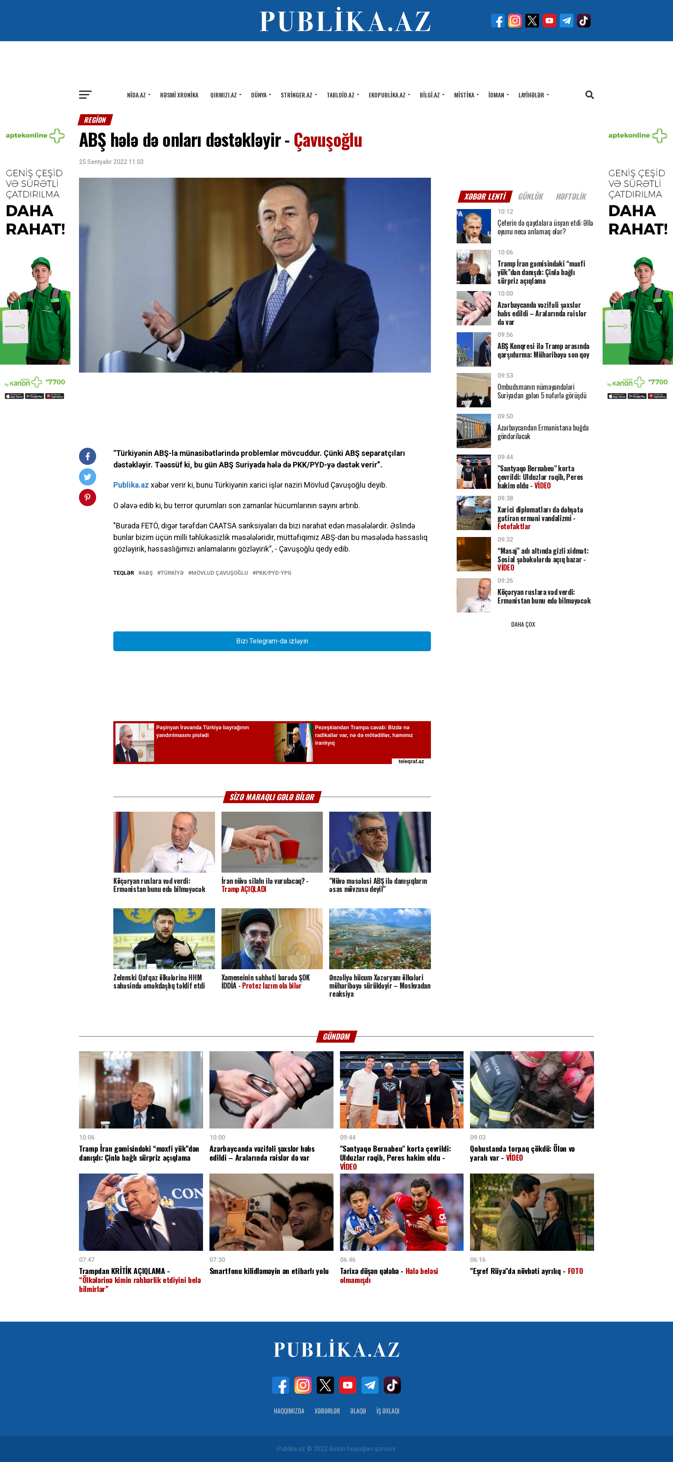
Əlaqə (358, 1410)
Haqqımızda (289, 1410)
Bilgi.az (430, 94)
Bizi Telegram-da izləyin (272, 641)
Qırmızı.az (223, 94)
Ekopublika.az (387, 94)
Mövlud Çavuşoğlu (219, 573)
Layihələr (531, 94)
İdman (496, 94)
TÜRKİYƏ (172, 573)
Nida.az (136, 94)
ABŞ (147, 573)
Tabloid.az (341, 94)
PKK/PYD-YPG (273, 573)
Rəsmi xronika (179, 94)
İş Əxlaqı (388, 1410)
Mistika (464, 94)
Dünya (259, 94)
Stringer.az (296, 94)
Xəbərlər (327, 1410)
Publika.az (131, 485)
